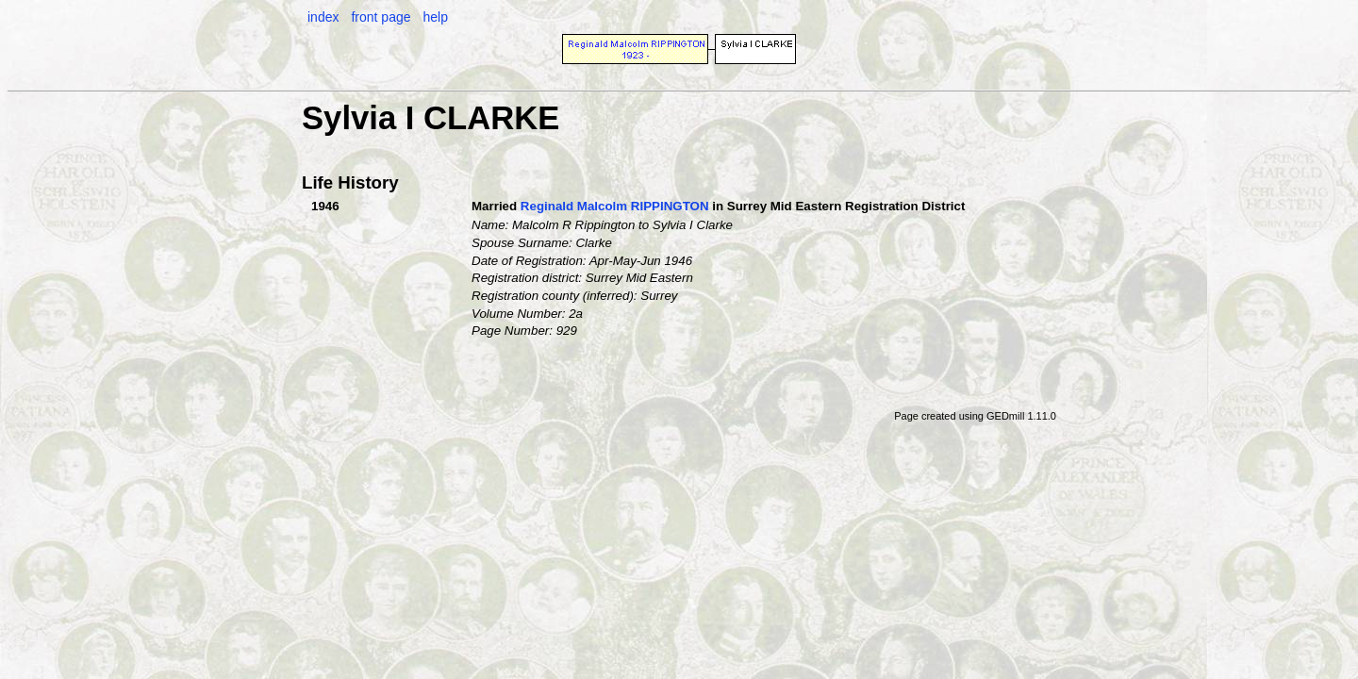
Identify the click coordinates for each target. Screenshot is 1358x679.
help (434, 17)
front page (380, 17)
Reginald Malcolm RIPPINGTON (615, 206)
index (323, 17)
